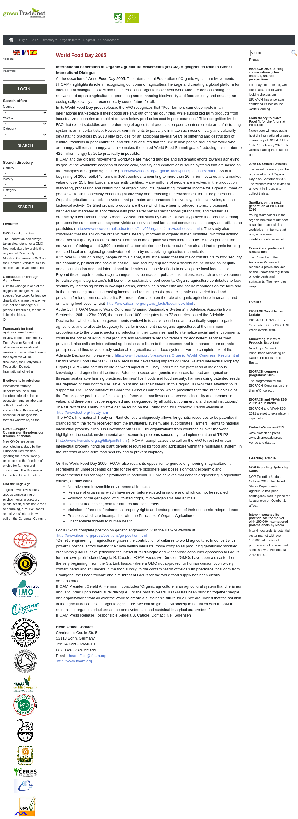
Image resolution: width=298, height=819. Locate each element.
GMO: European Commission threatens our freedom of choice (23, 432)
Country (9, 106)
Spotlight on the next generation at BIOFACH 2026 (267, 206)
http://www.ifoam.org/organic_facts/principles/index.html (167, 171)
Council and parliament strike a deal (267, 249)
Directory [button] (48, 40)
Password (9, 70)
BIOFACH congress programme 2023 (264, 373)
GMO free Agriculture (19, 233)
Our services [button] (107, 40)
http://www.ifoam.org (74, 661)
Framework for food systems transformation (21, 330)
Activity (8, 117)
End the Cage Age (17, 484)
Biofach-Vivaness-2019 (266, 427)
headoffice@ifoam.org (88, 656)
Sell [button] (33, 40)
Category (9, 128)
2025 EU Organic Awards (268, 163)
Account (8, 58)
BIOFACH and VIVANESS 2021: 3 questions (268, 401)
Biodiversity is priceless (21, 380)
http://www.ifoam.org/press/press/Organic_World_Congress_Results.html (177, 355)
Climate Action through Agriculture (20, 278)
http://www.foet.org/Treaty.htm (82, 412)
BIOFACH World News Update (266, 312)
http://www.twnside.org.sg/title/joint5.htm (92, 440)
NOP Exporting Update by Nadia (268, 469)
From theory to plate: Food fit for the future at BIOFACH (267, 121)
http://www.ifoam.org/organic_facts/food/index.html (150, 303)
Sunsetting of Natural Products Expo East (265, 340)
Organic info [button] (68, 40)
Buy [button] (22, 40)
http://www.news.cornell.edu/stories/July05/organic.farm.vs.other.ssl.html (138, 228)
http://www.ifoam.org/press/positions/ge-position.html (102, 535)
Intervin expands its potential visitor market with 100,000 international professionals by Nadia (268, 520)
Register (89, 40)
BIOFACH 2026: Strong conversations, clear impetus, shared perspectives (266, 74)
